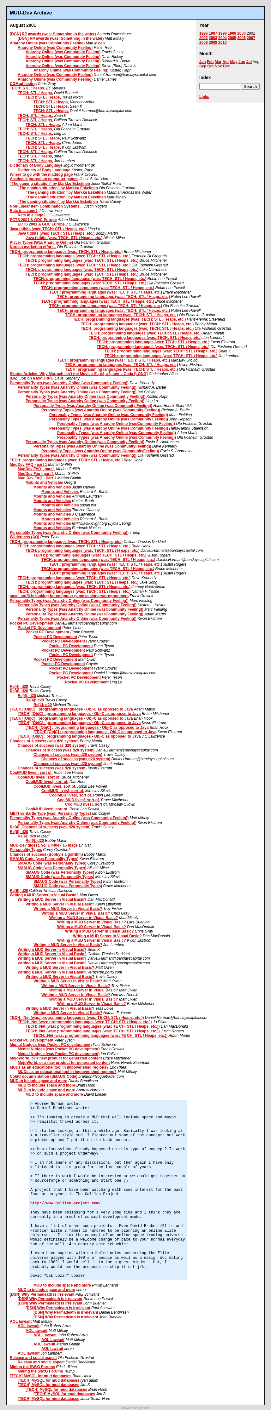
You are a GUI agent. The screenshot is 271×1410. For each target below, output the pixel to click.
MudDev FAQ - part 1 (28, 464)
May (233, 62)
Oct (210, 66)
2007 (251, 38)
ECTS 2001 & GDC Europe (33, 220)
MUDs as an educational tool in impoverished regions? (59, 1067)
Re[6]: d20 (19, 832)
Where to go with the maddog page (41, 174)
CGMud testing (23, 84)
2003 (213, 38)
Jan (202, 62)
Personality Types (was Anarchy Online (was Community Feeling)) (69, 383)
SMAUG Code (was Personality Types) (44, 859)
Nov (218, 66)
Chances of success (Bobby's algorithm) (46, 854)
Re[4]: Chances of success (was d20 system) (50, 827)
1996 (203, 33)
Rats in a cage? (24, 210)
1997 (213, 33)
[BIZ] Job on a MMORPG (32, 378)
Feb (210, 62)
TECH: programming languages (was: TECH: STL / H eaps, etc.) (83, 550)
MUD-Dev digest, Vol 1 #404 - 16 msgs (44, 845)
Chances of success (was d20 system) (44, 741)
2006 (241, 38)
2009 (213, 42)
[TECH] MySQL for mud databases (40, 1376)
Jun (241, 62)
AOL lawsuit (21, 1321)
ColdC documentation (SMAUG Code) (43, 1076)
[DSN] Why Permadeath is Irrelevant (42, 1294)
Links (204, 96)
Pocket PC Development (31, 623)
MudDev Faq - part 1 (36, 473)
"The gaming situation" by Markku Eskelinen (50, 183)
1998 (222, 33)
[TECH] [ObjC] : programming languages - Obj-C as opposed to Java (71, 709)
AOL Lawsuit (45, 1335)
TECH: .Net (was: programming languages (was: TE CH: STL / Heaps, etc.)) (77, 1017)
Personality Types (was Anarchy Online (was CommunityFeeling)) (92, 446)
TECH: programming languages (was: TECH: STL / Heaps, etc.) (66, 251)
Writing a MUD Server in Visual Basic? (44, 895)
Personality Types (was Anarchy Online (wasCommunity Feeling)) (116, 423)
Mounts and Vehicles (44, 482)
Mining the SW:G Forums (32, 1367)
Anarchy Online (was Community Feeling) (47, 43)
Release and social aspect (33, 1358)
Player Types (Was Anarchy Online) (41, 242)
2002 (203, 38)
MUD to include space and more (38, 1081)
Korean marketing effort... (33, 247)
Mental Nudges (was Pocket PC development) (51, 1044)
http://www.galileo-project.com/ (65, 1203)
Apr (225, 62)
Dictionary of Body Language (36, 165)
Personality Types (26, 850)
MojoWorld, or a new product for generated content (56, 1058)
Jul (249, 62)
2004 (222, 38)
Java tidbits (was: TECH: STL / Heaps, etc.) (48, 229)
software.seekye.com (135, 1408)
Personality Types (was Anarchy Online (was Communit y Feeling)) (85, 396)
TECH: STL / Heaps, (27, 88)
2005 (232, 38)
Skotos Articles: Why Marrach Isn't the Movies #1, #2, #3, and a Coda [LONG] (79, 374)
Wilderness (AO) (24, 537)
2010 (222, 42)
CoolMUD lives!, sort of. (31, 772)
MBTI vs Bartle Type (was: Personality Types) (50, 813)
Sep (202, 66)
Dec (226, 66)
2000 (241, 33)
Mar (218, 62)
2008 (203, 42)
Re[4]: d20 (19, 686)
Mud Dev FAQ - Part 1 (37, 478)
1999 (232, 33)
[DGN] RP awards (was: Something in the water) (53, 34)
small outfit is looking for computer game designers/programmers (69, 596)
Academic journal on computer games (44, 179)
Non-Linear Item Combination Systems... (46, 206)
